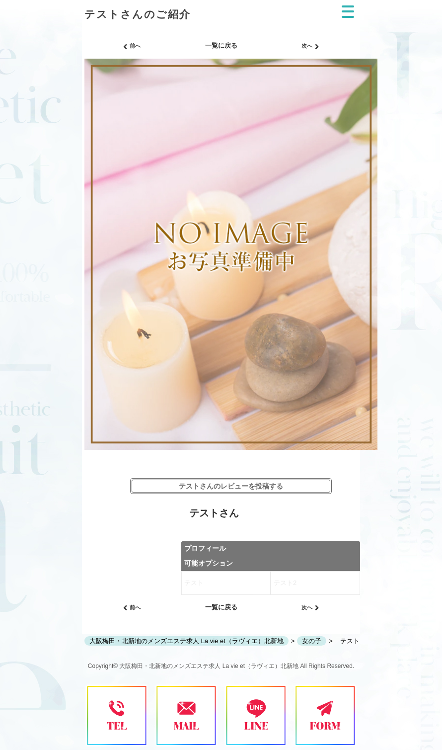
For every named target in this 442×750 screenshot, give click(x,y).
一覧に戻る (221, 45)
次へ (310, 47)
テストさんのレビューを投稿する (231, 486)
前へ (132, 47)
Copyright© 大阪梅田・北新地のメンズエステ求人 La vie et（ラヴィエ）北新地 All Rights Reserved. (221, 666)
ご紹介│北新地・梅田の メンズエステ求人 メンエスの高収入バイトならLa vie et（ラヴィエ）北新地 (137, 3)
